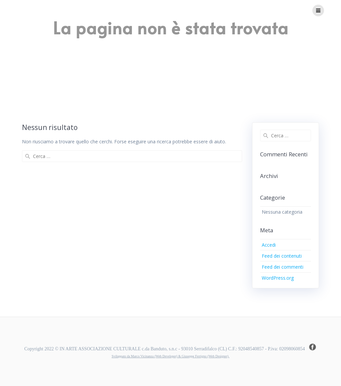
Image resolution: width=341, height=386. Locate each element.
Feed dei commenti (282, 267)
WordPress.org (278, 278)
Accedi (269, 245)
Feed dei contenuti (282, 256)
